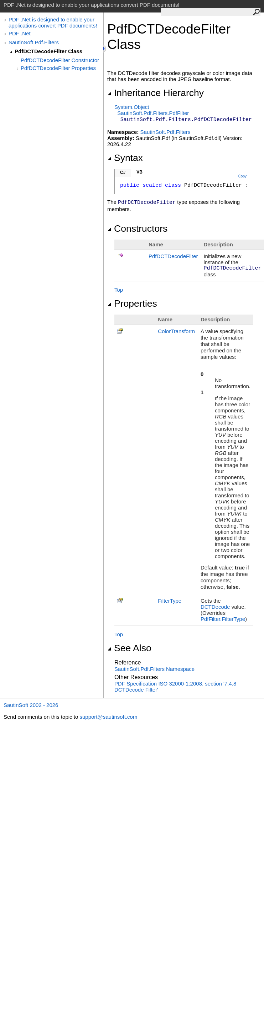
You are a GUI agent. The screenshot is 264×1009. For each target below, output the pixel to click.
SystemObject (131, 107)
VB (139, 172)
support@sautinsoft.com (108, 717)
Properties (132, 303)
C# (122, 172)
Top (118, 290)
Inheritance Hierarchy (155, 92)
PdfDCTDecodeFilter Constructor (60, 60)
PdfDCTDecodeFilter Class (48, 51)
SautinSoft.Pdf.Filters (34, 42)
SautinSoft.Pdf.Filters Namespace (154, 669)
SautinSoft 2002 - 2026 (31, 705)
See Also (129, 648)
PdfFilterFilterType (223, 619)
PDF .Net (20, 33)
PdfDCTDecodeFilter (173, 256)
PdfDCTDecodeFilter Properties (58, 68)
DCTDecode (215, 607)
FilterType (169, 601)
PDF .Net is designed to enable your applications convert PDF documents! (53, 22)
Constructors (137, 228)
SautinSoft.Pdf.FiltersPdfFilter (153, 113)
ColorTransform (176, 331)
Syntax (125, 157)
